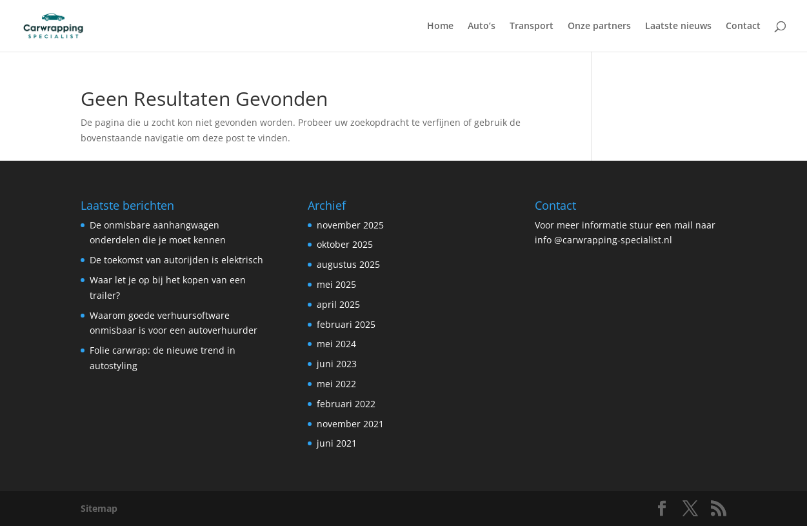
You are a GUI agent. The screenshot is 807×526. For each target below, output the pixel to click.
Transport (531, 26)
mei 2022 (336, 384)
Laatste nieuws (678, 26)
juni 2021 (337, 443)
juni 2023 (337, 364)
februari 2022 (346, 404)
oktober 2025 (345, 244)
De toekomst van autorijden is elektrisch (176, 260)
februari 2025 (346, 324)
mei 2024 (336, 344)
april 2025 (338, 304)
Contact (743, 26)
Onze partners (599, 26)
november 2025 (350, 225)
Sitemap (99, 508)
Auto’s (481, 26)
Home (440, 26)
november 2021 (350, 424)
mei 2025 (336, 284)
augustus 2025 (348, 264)
